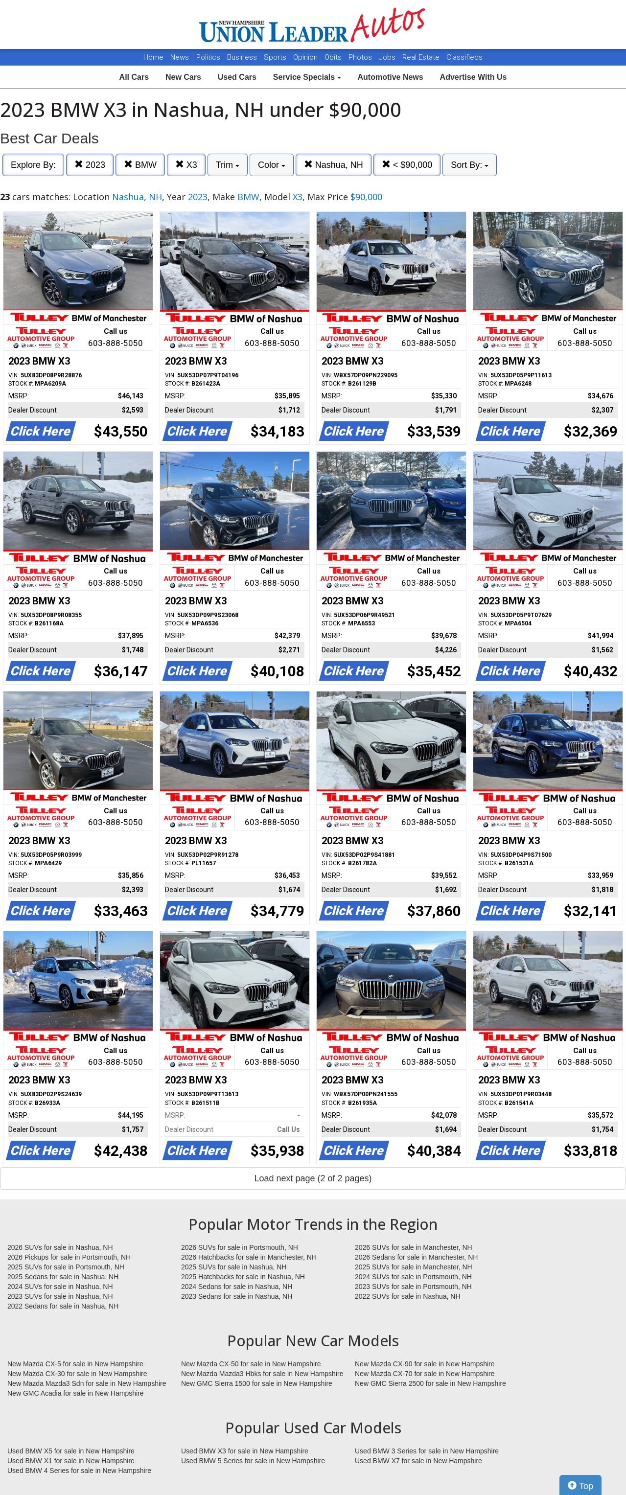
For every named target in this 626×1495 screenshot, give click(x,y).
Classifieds (464, 57)
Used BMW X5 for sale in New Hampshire (71, 1451)
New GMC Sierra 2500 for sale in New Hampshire (430, 1383)
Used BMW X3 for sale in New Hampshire (244, 1451)
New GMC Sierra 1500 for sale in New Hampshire (256, 1383)
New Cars (183, 77)
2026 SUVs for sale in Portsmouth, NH (239, 1247)
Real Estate (421, 57)
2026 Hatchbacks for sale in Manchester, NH (249, 1257)
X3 (186, 165)
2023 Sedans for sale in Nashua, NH (236, 1296)
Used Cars (237, 77)
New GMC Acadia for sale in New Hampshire (75, 1393)
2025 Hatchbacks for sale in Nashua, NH (243, 1277)
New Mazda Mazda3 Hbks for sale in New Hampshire (262, 1374)
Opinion (306, 57)
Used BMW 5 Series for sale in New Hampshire (253, 1461)
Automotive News (390, 77)
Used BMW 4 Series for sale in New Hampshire (79, 1470)
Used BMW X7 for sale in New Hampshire (418, 1461)
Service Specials (307, 77)
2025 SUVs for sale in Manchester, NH (413, 1267)
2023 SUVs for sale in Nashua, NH (60, 1296)
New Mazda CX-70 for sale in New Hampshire (425, 1374)
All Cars (134, 77)
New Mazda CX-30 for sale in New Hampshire (77, 1374)
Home (153, 57)
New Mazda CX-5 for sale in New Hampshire (75, 1364)
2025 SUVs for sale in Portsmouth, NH (65, 1267)
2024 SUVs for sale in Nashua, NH (60, 1286)
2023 (89, 165)
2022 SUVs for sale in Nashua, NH (408, 1296)
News (179, 57)
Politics (208, 57)
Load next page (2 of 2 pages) (312, 1178)
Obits (334, 57)
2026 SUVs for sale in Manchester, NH (413, 1247)
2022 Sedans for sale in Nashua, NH (62, 1306)
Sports (276, 57)
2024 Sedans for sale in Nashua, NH (236, 1286)
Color (271, 165)
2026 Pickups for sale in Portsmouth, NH (69, 1257)
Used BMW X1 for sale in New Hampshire (71, 1461)
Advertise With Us (473, 77)
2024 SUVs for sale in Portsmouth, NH (413, 1277)
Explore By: (33, 165)
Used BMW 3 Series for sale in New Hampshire (427, 1451)
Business (243, 57)
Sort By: (469, 165)
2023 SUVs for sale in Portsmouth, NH (413, 1286)
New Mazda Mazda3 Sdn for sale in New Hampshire (86, 1383)
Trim (227, 165)
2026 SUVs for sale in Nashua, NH (60, 1247)
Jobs (388, 57)
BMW (140, 165)
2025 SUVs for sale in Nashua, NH (234, 1267)
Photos (361, 57)
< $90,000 (407, 165)
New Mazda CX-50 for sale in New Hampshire (251, 1364)
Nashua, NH (333, 165)
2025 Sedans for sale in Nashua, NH (62, 1277)
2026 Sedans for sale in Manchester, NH (416, 1257)
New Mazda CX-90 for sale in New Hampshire (425, 1364)
